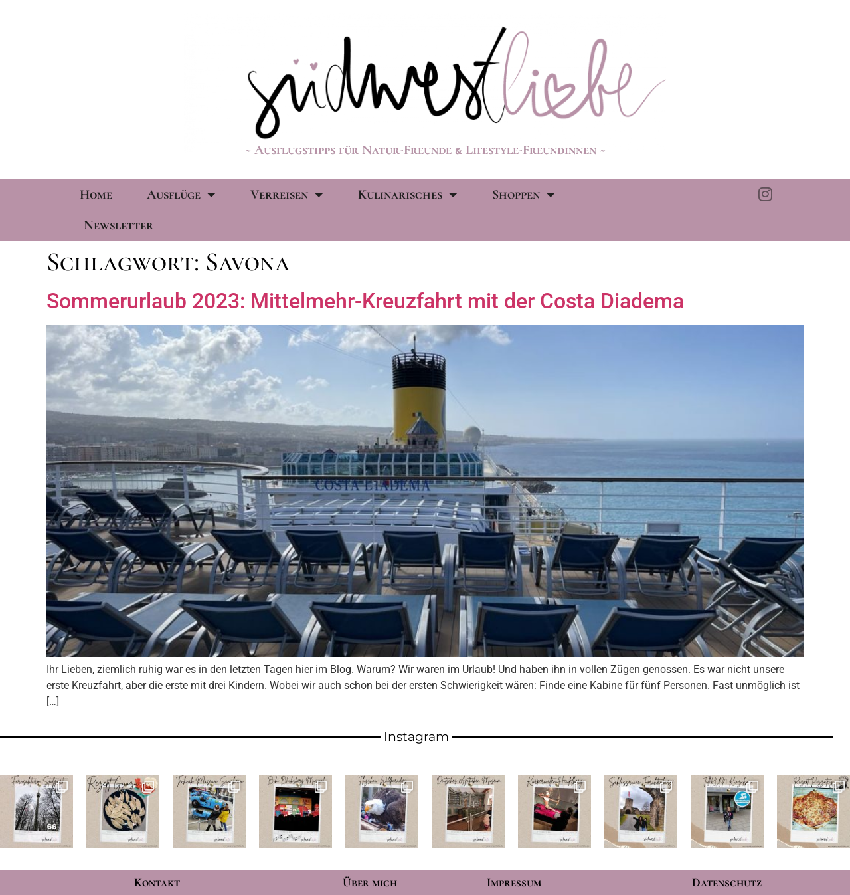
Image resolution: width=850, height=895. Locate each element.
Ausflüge (181, 194)
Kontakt (157, 882)
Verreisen (286, 194)
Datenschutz (727, 882)
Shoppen (523, 194)
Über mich (370, 882)
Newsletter (118, 225)
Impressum (514, 882)
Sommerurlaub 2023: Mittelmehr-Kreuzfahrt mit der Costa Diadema (365, 301)
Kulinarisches (408, 194)
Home (96, 195)
